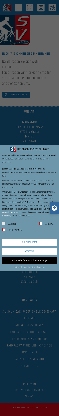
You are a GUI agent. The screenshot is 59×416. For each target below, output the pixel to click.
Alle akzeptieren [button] (29, 242)
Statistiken (46, 224)
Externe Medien (12, 230)
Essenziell (9, 224)
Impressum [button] (41, 267)
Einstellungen (7, 216)
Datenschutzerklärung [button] (30, 267)
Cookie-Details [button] (18, 267)
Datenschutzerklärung (10, 212)
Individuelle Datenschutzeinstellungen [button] (29, 260)
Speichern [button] (29, 251)
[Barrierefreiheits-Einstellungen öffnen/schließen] (54, 208)
